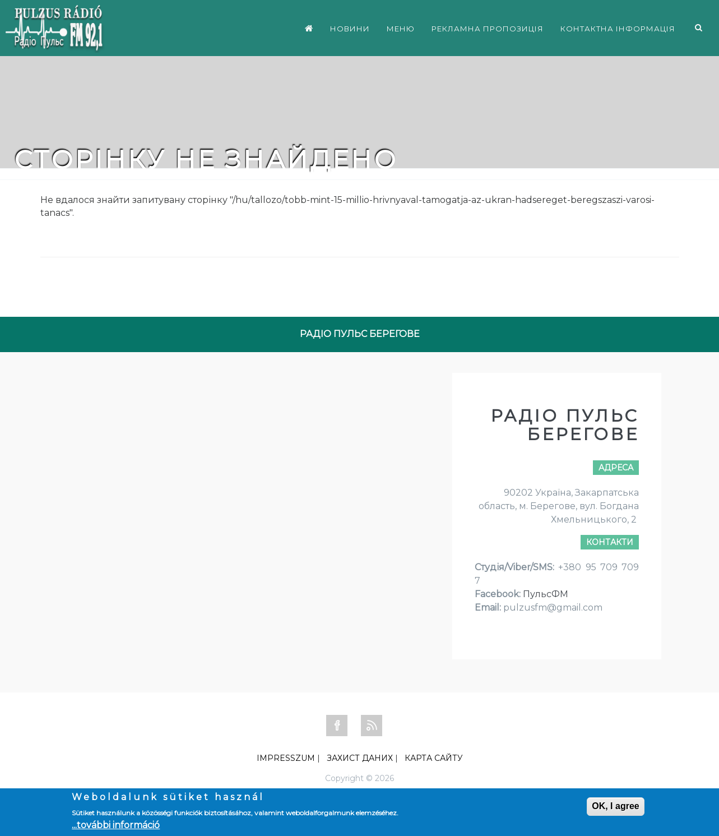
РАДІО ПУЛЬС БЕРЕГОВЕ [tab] (360, 334)
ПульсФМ (545, 594)
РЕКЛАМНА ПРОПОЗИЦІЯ (488, 28)
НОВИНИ (350, 28)
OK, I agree (615, 806)
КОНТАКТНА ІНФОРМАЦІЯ (617, 28)
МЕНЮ (401, 28)
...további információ (116, 825)
